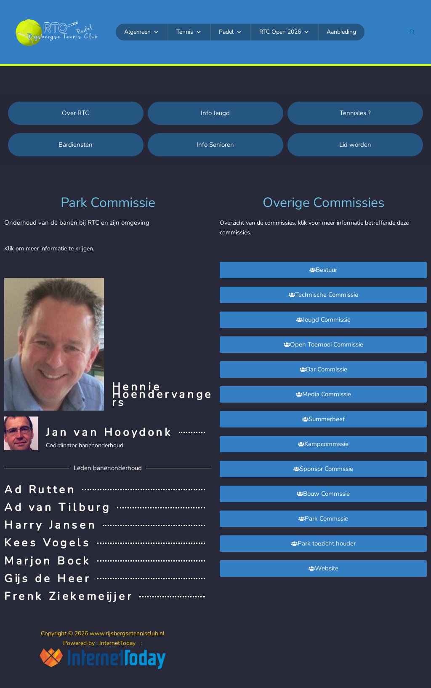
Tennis (189, 32)
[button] (412, 32)
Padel (230, 32)
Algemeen (141, 32)
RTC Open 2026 (284, 32)
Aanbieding (341, 32)
